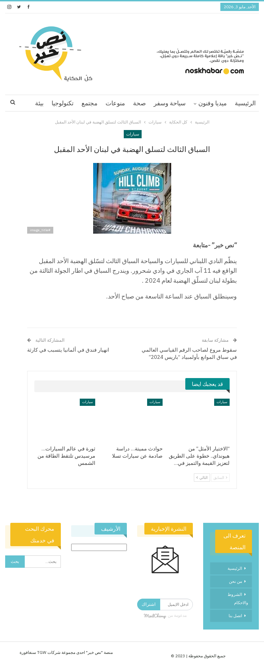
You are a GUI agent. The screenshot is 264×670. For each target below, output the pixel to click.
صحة (139, 103)
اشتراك (149, 604)
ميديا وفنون (212, 103)
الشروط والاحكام (238, 598)
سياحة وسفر (170, 103)
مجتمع (89, 103)
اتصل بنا (235, 615)
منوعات (115, 103)
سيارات (132, 134)
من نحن (235, 581)
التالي (202, 477)
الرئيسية (245, 103)
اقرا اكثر (63, 103)
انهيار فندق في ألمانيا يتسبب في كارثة (68, 349)
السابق (220, 477)
